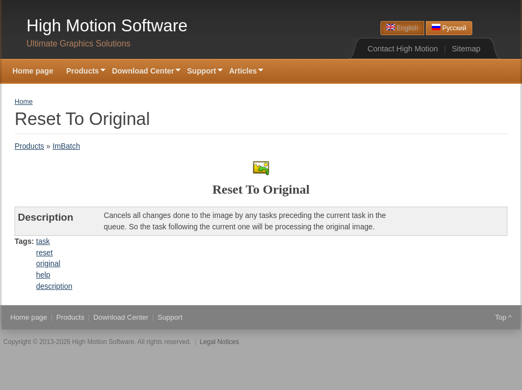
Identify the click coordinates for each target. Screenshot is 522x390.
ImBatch (66, 146)
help (43, 274)
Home (24, 101)
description (54, 286)
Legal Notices (219, 342)
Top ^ (503, 317)
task (43, 241)
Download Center (142, 72)
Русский (449, 28)
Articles (243, 72)
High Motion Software (107, 25)
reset (44, 252)
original (48, 263)
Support (201, 72)
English (402, 28)
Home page (32, 71)
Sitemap (466, 48)
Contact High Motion (402, 48)
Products (82, 72)
